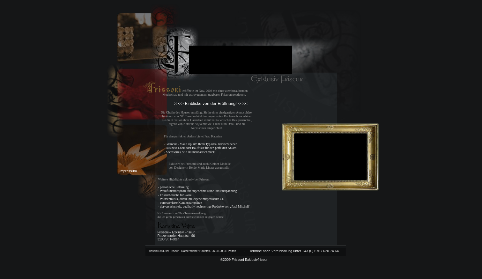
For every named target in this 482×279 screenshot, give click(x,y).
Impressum (129, 171)
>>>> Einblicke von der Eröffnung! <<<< (211, 103)
